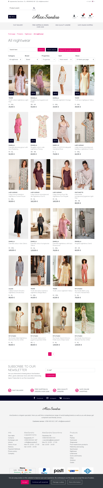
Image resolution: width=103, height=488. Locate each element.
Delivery (10, 447)
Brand (27, 56)
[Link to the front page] (46, 16)
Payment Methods (14, 449)
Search (41, 50)
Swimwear (73, 440)
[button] (49, 59)
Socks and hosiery (76, 456)
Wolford (72, 460)
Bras (71, 436)
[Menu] (12, 16)
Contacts (11, 438)
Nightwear (73, 451)
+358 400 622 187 (30, 1)
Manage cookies (58, 482)
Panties (72, 438)
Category (11, 56)
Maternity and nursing (77, 447)
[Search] (20, 8)
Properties (45, 56)
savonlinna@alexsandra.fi (51, 440)
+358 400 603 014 (48, 438)
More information (75, 482)
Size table (11, 436)
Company (11, 454)
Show (77, 56)
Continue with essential (40, 482)
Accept (24, 482)
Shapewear (73, 442)
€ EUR (90, 1)
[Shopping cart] (90, 16)
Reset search (51, 50)
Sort (60, 56)
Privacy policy (12, 451)
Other (72, 458)
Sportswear (74, 449)
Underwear (73, 454)
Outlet (72, 462)
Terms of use (12, 445)
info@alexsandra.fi (43, 1)
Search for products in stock (69, 50)
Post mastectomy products (79, 445)
